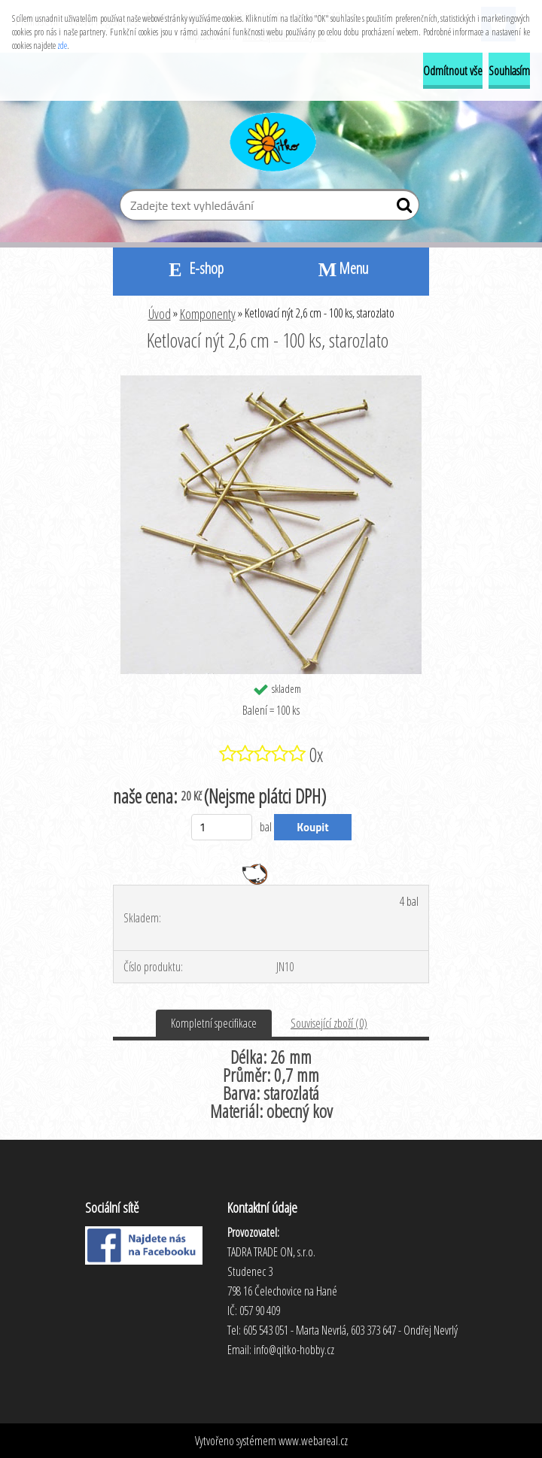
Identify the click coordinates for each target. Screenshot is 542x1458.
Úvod (159, 314)
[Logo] (271, 140)
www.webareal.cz (313, 1440)
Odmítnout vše (453, 70)
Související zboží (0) (329, 1023)
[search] (402, 208)
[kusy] (221, 827)
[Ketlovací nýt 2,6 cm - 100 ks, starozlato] (271, 381)
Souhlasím (509, 70)
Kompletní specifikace (214, 1023)
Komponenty (208, 314)
